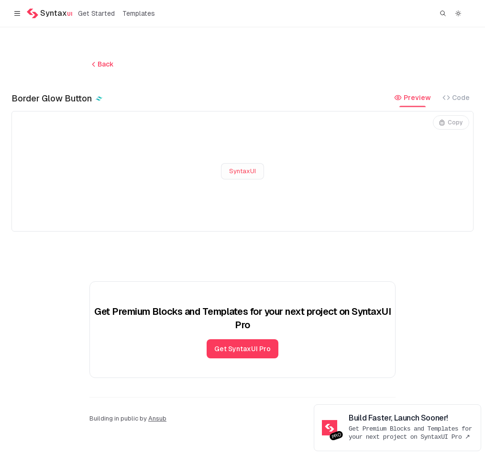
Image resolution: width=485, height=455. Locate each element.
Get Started (96, 13)
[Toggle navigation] (17, 13)
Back (101, 64)
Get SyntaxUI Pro (242, 349)
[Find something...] (443, 13)
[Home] (49, 13)
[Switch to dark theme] (458, 13)
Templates (138, 13)
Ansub (157, 418)
